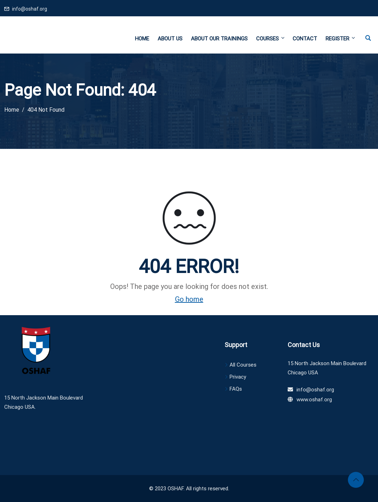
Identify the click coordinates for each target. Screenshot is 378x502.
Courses (271, 38)
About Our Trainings (219, 38)
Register (340, 38)
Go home (189, 299)
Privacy (238, 377)
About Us (170, 38)
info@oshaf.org (29, 9)
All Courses (243, 365)
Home (142, 38)
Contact (305, 38)
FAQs (236, 389)
